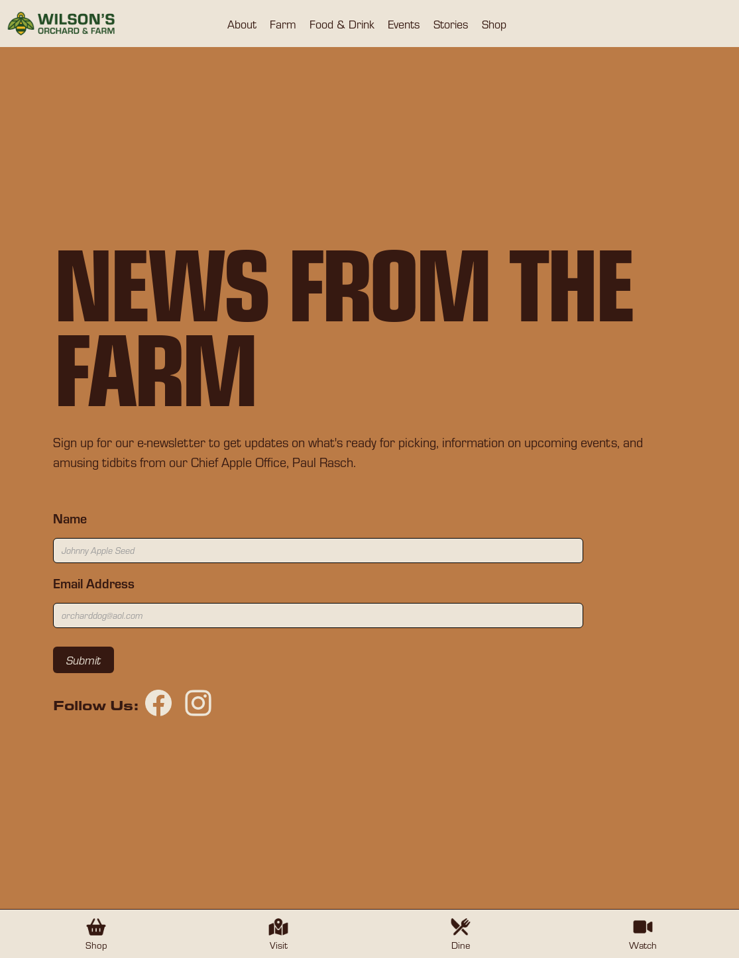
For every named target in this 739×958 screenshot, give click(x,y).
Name (70, 518)
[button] (242, 23)
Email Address (94, 583)
